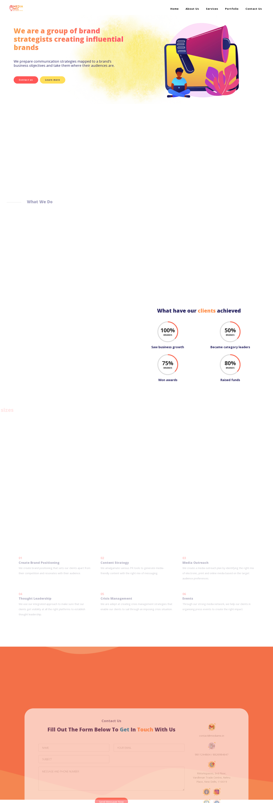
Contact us (25, 79)
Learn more (54, 79)
